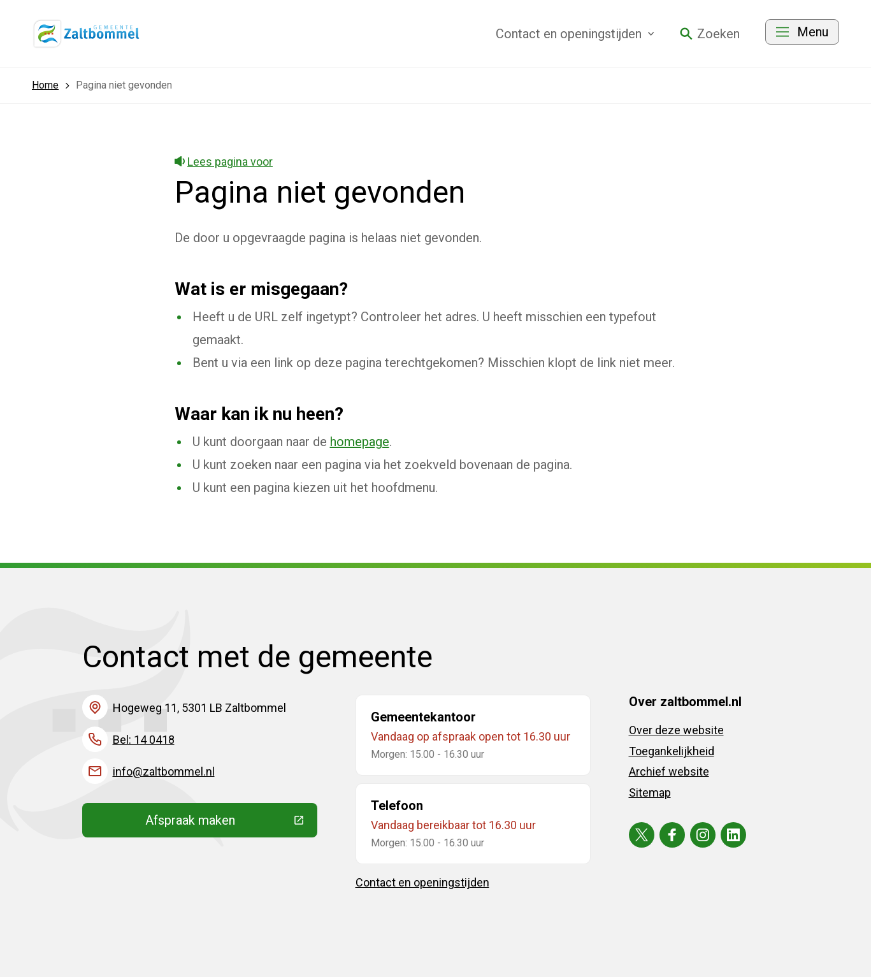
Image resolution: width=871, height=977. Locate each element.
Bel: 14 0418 (144, 739)
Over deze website (676, 730)
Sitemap (650, 792)
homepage (359, 441)
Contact (575, 33)
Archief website (669, 771)
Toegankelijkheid (671, 751)
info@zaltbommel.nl (164, 771)
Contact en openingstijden (422, 882)
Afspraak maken (231, 823)
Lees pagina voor (224, 161)
